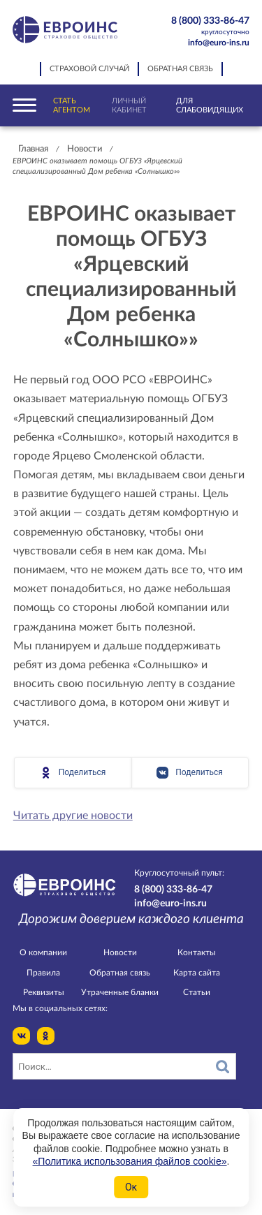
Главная (33, 149)
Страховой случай (89, 69)
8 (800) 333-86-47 (204, 26)
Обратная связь (180, 69)
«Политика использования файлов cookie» (130, 1161)
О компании (43, 952)
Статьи (196, 992)
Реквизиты (43, 992)
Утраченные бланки (120, 992)
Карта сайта (196, 973)
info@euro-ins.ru (218, 42)
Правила (43, 973)
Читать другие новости (73, 815)
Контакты (196, 952)
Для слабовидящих (209, 105)
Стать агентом (71, 105)
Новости (84, 149)
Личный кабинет (129, 105)
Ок (131, 1187)
